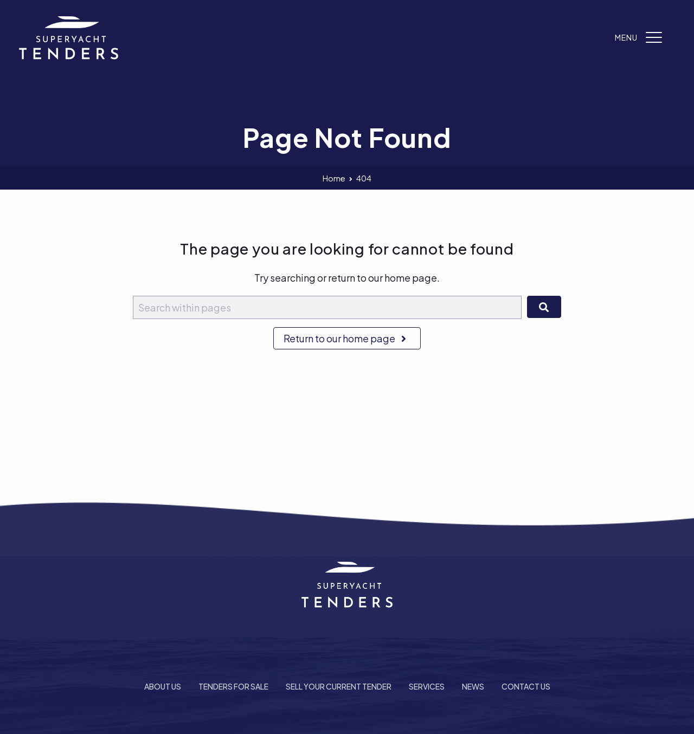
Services (427, 686)
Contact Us (526, 686)
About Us (162, 686)
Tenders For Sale (233, 686)
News (473, 686)
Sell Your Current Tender (338, 686)
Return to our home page (347, 338)
